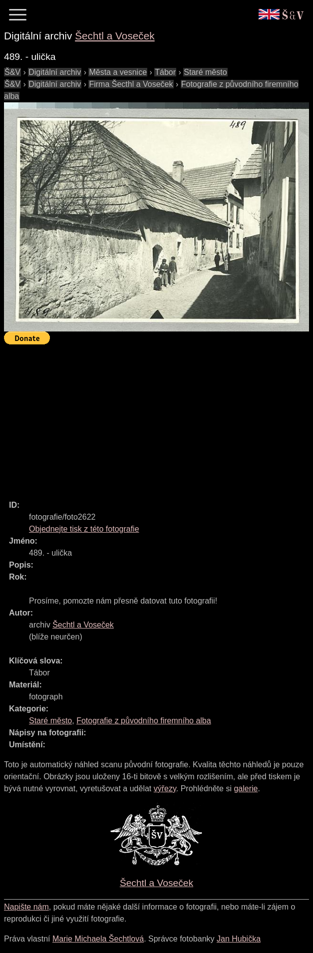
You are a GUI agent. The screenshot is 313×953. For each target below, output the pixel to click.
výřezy (165, 788)
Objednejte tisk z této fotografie (84, 529)
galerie (246, 788)
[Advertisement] (158, 418)
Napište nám (26, 907)
